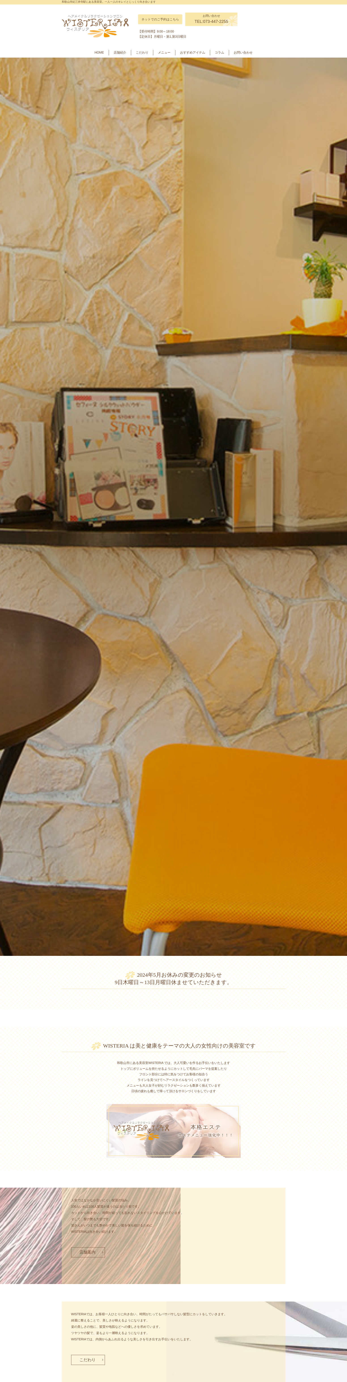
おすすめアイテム (192, 52)
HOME (99, 52)
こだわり (142, 52)
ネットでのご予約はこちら (160, 19)
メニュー (164, 52)
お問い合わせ (243, 52)
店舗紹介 (120, 52)
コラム (219, 52)
